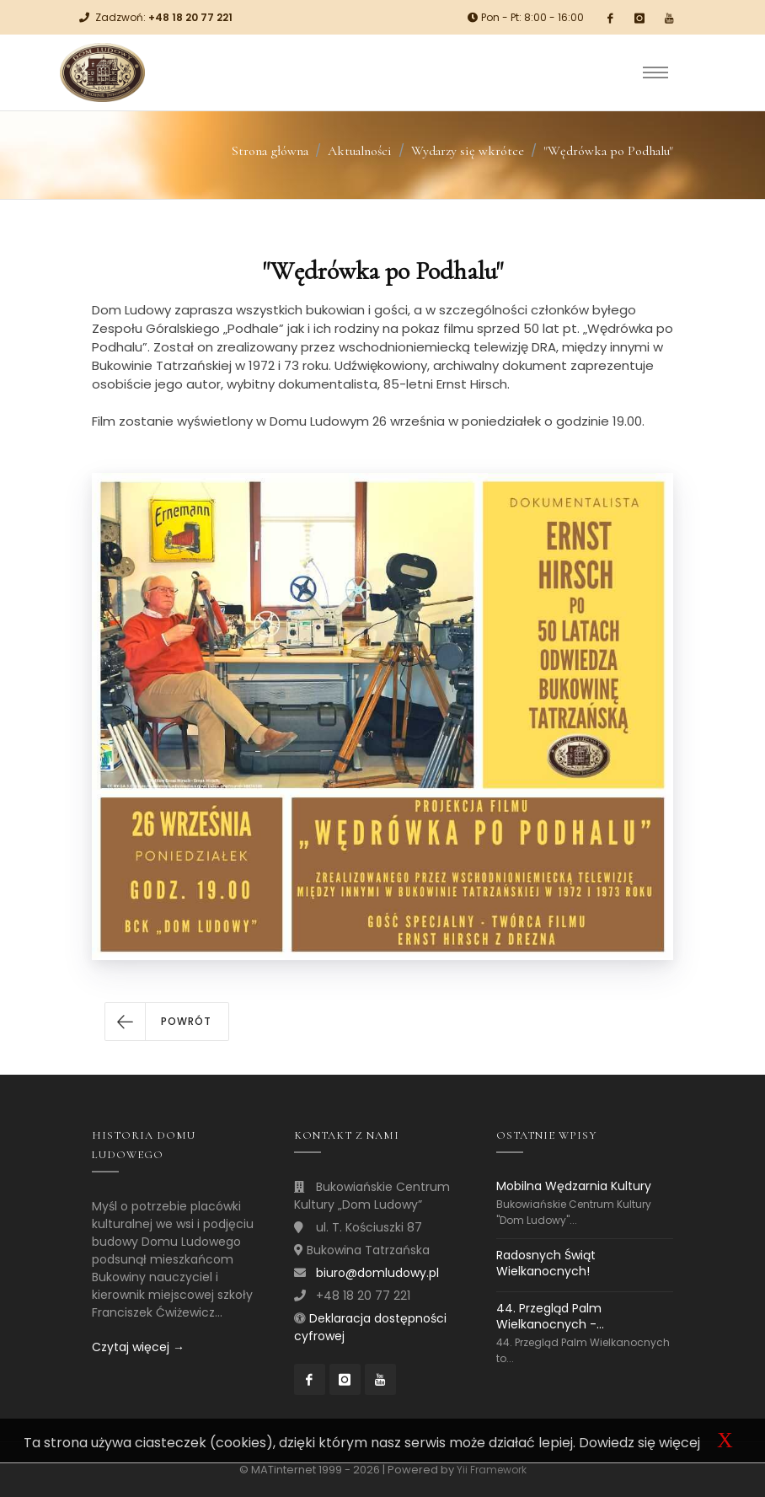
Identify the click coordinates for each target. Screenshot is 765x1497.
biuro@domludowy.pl (377, 1272)
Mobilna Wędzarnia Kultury (573, 1186)
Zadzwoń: (164, 17)
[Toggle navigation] (655, 72)
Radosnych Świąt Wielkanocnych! (546, 1263)
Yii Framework (492, 1469)
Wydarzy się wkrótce (467, 150)
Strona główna (270, 150)
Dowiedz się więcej (639, 1442)
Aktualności (360, 150)
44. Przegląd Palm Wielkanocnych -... (550, 1316)
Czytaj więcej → (138, 1347)
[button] (166, 1021)
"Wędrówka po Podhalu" (608, 150)
